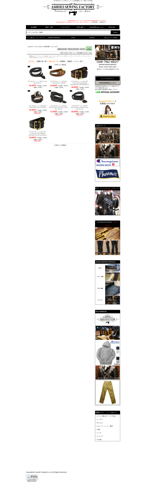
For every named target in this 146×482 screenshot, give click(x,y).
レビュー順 (78, 61)
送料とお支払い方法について (68, 53)
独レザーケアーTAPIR (110, 37)
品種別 (69, 61)
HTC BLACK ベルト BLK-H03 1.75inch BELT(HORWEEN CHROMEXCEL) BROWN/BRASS (79, 83)
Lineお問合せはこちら (96, 27)
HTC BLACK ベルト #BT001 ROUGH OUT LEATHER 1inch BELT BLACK (79, 107)
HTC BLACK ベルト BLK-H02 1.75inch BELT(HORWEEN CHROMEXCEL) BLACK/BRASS (37, 133)
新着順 (62, 61)
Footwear (91, 37)
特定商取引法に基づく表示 (84, 53)
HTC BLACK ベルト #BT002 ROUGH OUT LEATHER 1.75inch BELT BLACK (58, 107)
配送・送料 (49, 27)
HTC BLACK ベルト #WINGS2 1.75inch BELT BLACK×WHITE (37, 106)
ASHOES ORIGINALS (54, 37)
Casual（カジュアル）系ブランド (53, 56)
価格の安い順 (41, 61)
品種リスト (107, 439)
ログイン (82, 49)
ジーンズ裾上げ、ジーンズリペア (35, 37)
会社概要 (34, 27)
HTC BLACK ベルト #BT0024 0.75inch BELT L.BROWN (58, 82)
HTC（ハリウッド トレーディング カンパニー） (78, 56)
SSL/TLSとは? (31, 481)
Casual (73, 37)
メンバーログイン (107, 78)
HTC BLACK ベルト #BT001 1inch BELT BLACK (37, 82)
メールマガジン (65, 27)
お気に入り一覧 (62, 49)
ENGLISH (112, 27)
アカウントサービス (73, 49)
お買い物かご (80, 27)
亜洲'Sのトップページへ (36, 56)
